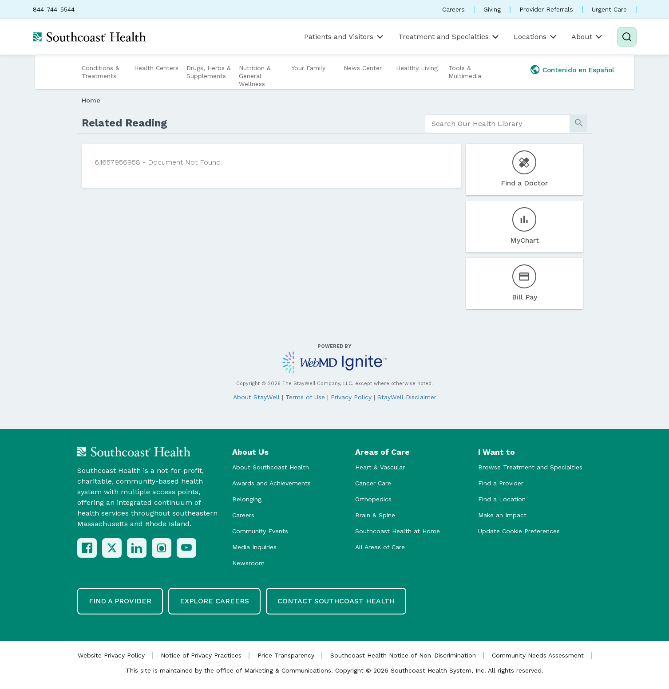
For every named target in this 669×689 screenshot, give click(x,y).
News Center (363, 67)
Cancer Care (373, 483)
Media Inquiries (254, 547)
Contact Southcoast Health (336, 601)
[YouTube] (186, 548)
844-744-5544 (54, 9)
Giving (492, 9)
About (587, 37)
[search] (497, 124)
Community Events (260, 531)
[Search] (627, 37)
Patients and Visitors (344, 37)
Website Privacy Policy (111, 655)
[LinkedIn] (136, 548)
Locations (536, 37)
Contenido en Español (578, 70)
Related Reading (124, 123)
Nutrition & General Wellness (255, 75)
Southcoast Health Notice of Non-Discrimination (403, 655)
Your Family (308, 67)
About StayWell (256, 397)
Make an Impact (502, 515)
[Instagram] (161, 548)
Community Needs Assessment (538, 655)
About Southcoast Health (270, 467)
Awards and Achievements (271, 483)
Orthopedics (373, 499)
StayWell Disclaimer (406, 397)
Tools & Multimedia (464, 71)
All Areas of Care (380, 547)
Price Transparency (285, 655)
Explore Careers (214, 601)
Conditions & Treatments (100, 71)
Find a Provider (500, 483)
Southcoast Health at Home (397, 531)
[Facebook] (87, 548)
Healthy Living (417, 67)
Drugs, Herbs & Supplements (208, 71)
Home (91, 100)
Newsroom (248, 563)
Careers (453, 9)
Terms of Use (305, 397)
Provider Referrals (546, 9)
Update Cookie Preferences (519, 531)
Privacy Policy (351, 397)
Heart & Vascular (380, 467)
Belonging (246, 499)
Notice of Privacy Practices (201, 655)
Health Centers (156, 67)
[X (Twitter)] (112, 548)
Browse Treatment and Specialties (530, 467)
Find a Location (502, 499)
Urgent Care (609, 9)
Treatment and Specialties (449, 37)
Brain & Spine (375, 515)
